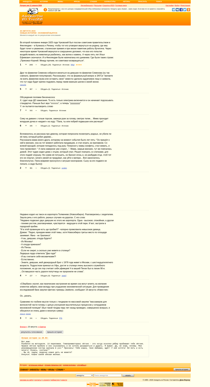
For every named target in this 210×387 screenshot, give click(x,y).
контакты (38, 380)
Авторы (126, 2)
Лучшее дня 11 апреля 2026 (31, 5)
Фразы (77, 2)
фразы (51, 369)
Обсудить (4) (45, 89)
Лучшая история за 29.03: (34, 338)
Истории (44, 2)
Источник (66, 65)
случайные (81, 365)
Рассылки (97, 5)
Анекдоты (27, 2)
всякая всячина (69, 365)
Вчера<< (23, 327)
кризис (28, 314)
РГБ (60, 318)
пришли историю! (181, 369)
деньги (22, 314)
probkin (64, 168)
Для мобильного (87, 5)
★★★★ (79, 65)
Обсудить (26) (46, 65)
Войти (177, 5)
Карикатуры (109, 2)
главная (24, 369)
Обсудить (44, 111)
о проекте (46, 380)
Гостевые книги (121, 5)
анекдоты (34, 369)
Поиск (159, 2)
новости (64, 380)
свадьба (23, 85)
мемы (43, 369)
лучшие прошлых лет (53, 365)
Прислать (142, 2)
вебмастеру (55, 380)
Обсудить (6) (45, 276)
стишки (59, 369)
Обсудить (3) (45, 168)
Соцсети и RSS (108, 5)
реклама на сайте (26, 380)
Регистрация (185, 5)
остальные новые (36, 365)
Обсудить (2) (45, 126)
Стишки (93, 2)
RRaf (72, 65)
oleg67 (64, 276)
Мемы (60, 2)
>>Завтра (42, 327)
